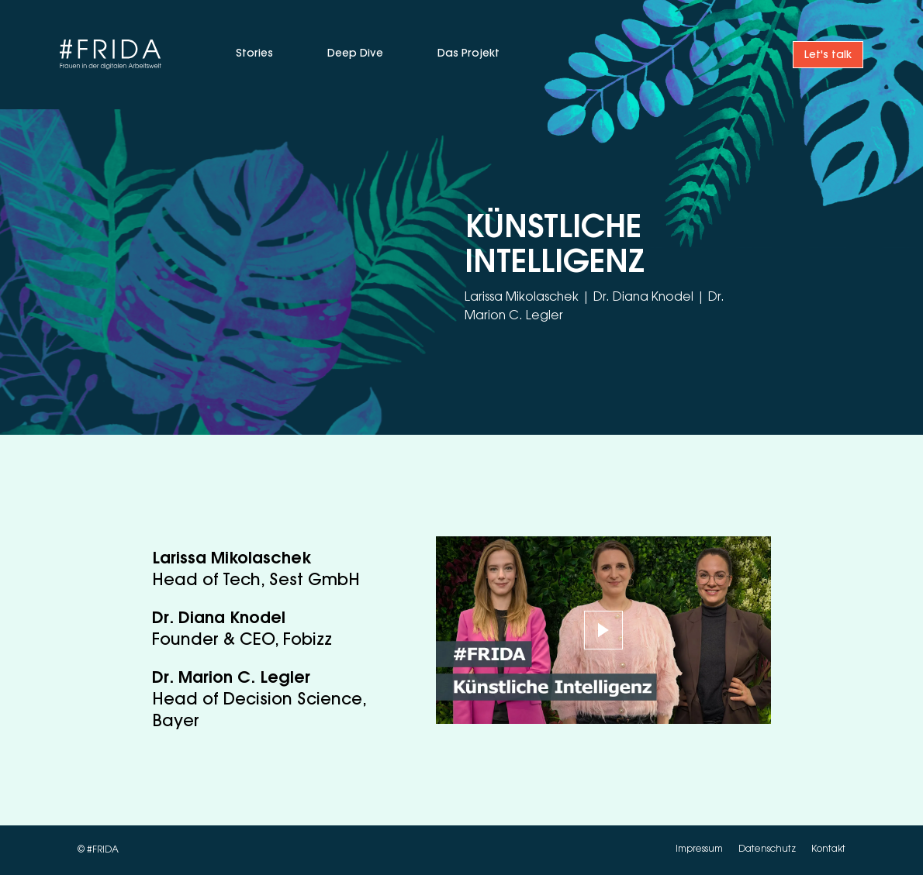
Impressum (700, 850)
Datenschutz (768, 850)
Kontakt (828, 850)
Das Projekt (468, 54)
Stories (254, 54)
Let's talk (828, 55)
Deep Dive (355, 54)
